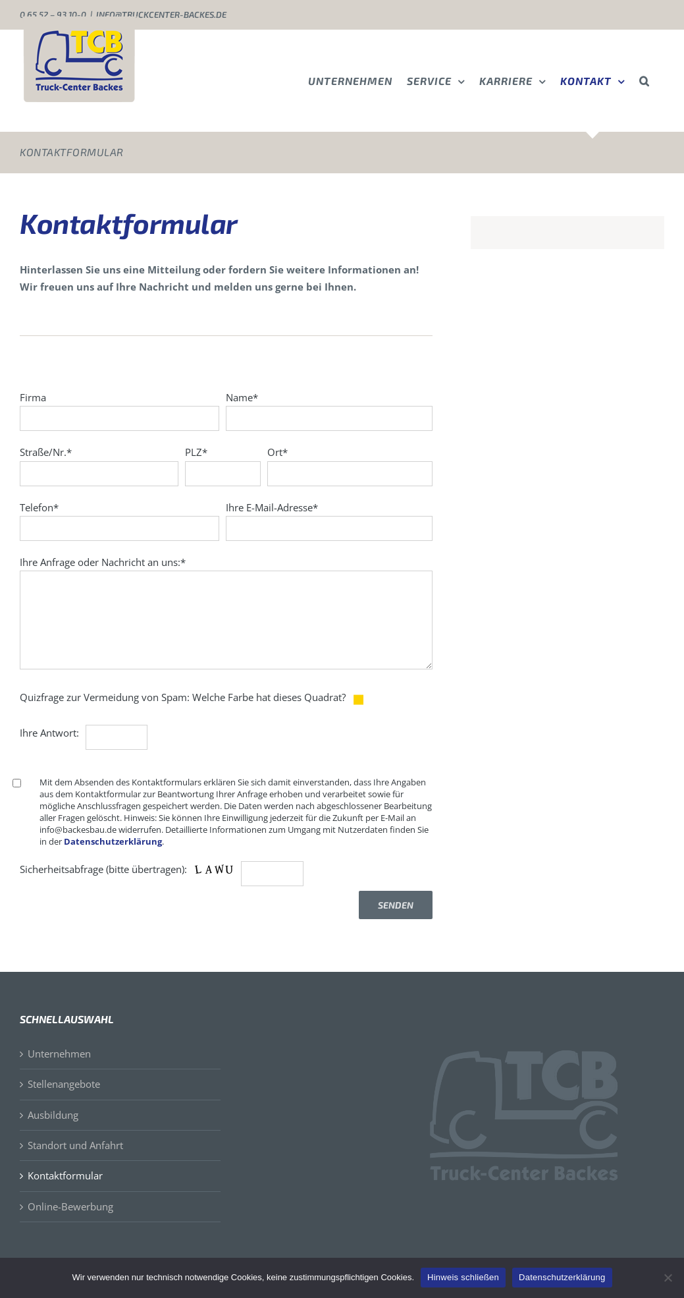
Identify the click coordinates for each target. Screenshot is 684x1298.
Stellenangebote (64, 1083)
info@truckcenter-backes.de (161, 14)
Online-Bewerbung (70, 1206)
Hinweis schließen (463, 1277)
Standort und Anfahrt (75, 1145)
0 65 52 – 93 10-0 (53, 14)
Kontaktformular (65, 1175)
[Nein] (667, 1277)
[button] (644, 81)
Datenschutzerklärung (113, 841)
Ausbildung (53, 1114)
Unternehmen (59, 1053)
